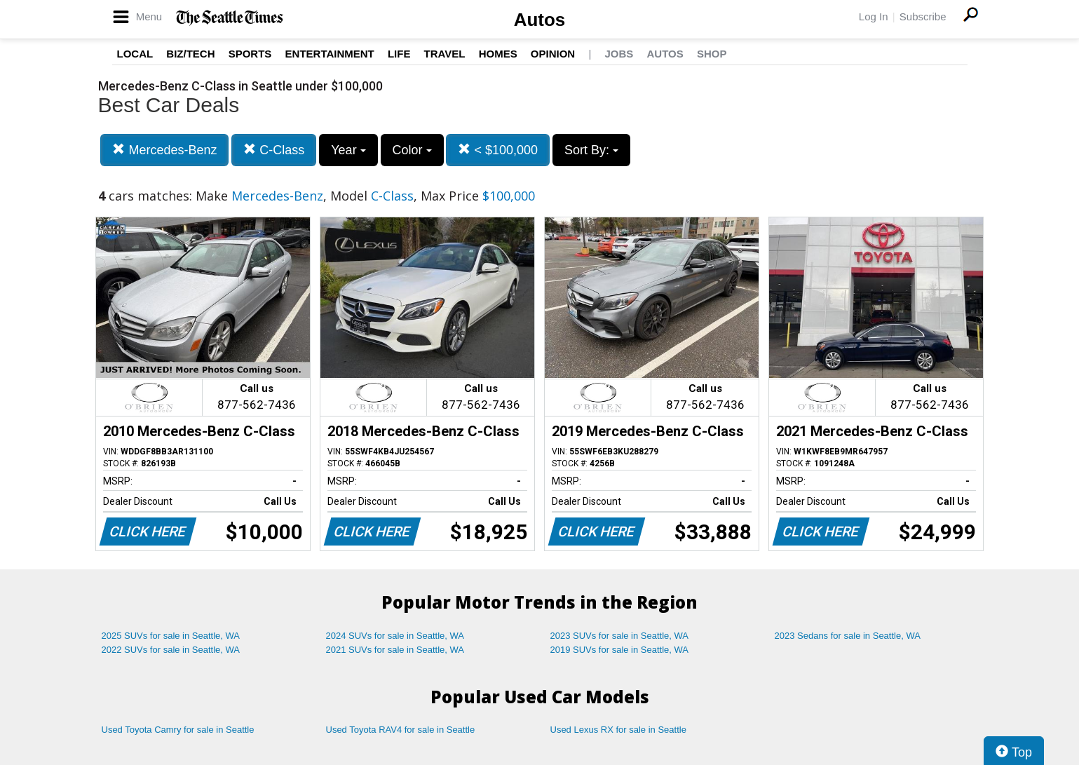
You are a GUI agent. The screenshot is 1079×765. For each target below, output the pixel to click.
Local (135, 54)
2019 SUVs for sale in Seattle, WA (619, 649)
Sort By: (591, 150)
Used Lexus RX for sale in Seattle (618, 729)
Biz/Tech (190, 54)
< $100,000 (498, 149)
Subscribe (923, 16)
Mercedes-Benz (164, 149)
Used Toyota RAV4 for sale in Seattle (400, 729)
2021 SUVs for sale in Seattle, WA (395, 649)
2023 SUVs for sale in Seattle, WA (619, 635)
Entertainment (329, 54)
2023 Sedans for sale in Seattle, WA (848, 635)
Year (348, 150)
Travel (445, 54)
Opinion (553, 54)
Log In (873, 16)
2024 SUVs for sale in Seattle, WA (395, 635)
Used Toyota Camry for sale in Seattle (178, 729)
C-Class (273, 149)
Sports (250, 54)
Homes (498, 54)
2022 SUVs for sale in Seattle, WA (171, 649)
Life (399, 54)
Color (412, 150)
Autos (540, 19)
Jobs (618, 54)
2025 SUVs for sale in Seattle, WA (171, 635)
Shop (712, 54)
